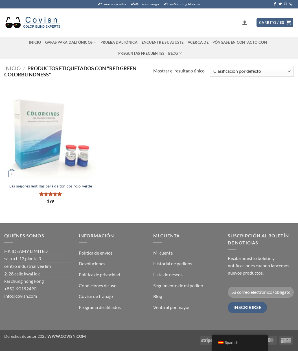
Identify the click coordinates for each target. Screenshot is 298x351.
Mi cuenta (163, 252)
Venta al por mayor (171, 307)
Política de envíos (96, 252)
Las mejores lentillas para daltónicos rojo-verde (50, 186)
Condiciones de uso (98, 285)
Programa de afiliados (100, 307)
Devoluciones (92, 263)
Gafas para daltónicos (71, 42)
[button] (244, 22)
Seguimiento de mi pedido (178, 285)
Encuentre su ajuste (163, 42)
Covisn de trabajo (96, 296)
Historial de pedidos (172, 263)
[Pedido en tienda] (252, 71)
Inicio (35, 42)
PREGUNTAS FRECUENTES (141, 53)
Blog (174, 53)
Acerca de (198, 42)
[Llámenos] (291, 4)
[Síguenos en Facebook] (275, 4)
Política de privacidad (99, 274)
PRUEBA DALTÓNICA (119, 42)
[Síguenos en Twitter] (280, 4)
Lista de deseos (168, 274)
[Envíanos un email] (285, 4)
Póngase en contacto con (239, 42)
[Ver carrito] (275, 22)
